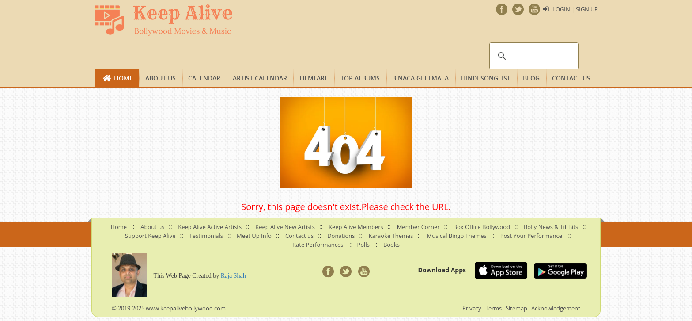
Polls (363, 244)
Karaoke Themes (391, 236)
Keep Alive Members (356, 227)
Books (391, 244)
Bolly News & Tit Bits (551, 227)
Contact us (571, 78)
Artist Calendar (260, 78)
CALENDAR (204, 78)
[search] (532, 56)
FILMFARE (313, 78)
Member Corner (418, 227)
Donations (341, 236)
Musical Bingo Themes (457, 236)
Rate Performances (317, 244)
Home (123, 78)
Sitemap (516, 308)
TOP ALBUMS (360, 78)
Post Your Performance (531, 236)
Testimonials (206, 236)
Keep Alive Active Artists (210, 227)
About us (160, 78)
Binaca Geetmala (420, 78)
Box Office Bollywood (482, 227)
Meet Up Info (254, 236)
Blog (531, 78)
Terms (493, 308)
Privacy (471, 308)
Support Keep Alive (150, 236)
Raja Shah (233, 275)
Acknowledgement (555, 308)
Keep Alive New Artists (285, 227)
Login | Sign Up (575, 9)
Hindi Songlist (485, 78)
